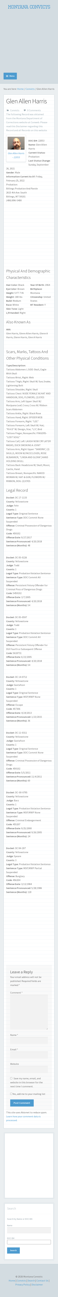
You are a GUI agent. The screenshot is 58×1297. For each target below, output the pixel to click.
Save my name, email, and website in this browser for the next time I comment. (26, 1082)
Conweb (35, 122)
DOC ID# (10, 1238)
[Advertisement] (29, 41)
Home (20, 88)
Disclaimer (21, 126)
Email (14, 1049)
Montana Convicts (29, 7)
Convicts (30, 88)
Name (14, 1034)
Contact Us (42, 1280)
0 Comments (34, 110)
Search (31, 1280)
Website (14, 1063)
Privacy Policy (22, 1284)
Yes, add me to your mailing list (27, 1093)
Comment (16, 992)
